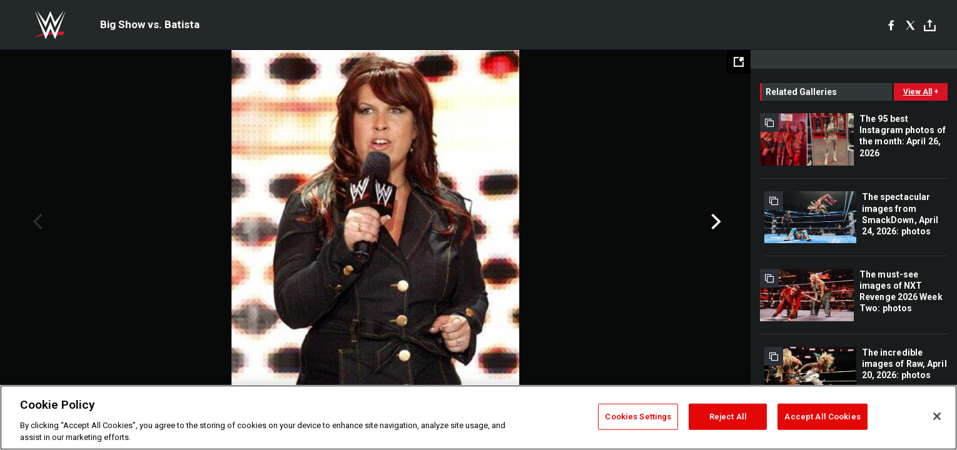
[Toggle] (929, 25)
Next (715, 222)
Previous (36, 222)
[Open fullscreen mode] (739, 62)
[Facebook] (891, 25)
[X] (910, 25)
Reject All (728, 416)
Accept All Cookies (822, 416)
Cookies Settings (638, 416)
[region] (478, 417)
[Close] (937, 416)
